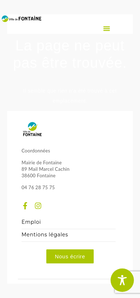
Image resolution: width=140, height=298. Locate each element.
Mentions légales (45, 235)
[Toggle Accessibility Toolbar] (122, 280)
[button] (106, 28)
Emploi (31, 222)
